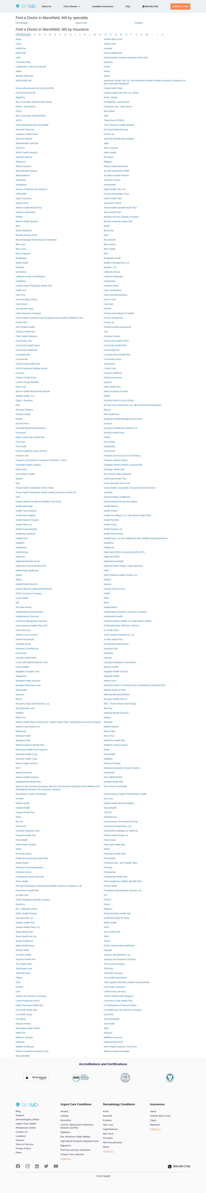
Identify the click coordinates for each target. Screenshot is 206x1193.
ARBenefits (21, 194)
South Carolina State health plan (119, 945)
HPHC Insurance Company (29, 593)
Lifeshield (108, 653)
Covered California (113, 373)
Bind (106, 235)
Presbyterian (110, 872)
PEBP (18, 849)
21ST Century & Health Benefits (119, 125)
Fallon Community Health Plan (30, 437)
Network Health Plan (113, 782)
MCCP (19, 699)
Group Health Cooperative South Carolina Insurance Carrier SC (46, 492)
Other (18, 817)
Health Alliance (111, 506)
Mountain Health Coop (26, 759)
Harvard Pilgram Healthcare (117, 497)
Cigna (18, 44)
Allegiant (108, 161)
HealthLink (109, 547)
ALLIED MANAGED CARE (116, 171)
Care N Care (110, 299)
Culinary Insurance (113, 377)
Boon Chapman (23, 253)
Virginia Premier (23, 1023)
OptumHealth (110, 808)
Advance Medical (24, 138)
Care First (20, 295)
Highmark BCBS (111, 556)
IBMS (106, 598)
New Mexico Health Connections (31, 794)
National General (24, 772)
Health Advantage (24, 506)
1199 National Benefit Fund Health (32, 125)
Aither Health (110, 152)
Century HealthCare (113, 318)
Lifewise (108, 658)
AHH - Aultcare (111, 148)
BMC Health (109, 249)
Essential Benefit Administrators (31, 428)
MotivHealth (109, 754)
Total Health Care (24, 968)
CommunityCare (111, 350)
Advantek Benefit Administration (119, 138)
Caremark (108, 304)
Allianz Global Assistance (116, 166)
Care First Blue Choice (26, 299)
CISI (106, 331)
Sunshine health (23, 955)
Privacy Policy (23, 1148)
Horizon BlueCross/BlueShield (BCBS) (34, 589)
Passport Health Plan (26, 835)
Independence (110, 607)
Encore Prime (22, 423)
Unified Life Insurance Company (31, 996)
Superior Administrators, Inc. (117, 955)
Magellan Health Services (116, 671)
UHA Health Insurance (114, 987)
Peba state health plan (114, 844)
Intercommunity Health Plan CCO (31, 625)
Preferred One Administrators (29, 867)
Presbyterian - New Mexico (116, 102)
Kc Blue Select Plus (113, 639)
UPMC (107, 67)
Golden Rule (110, 44)
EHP (18, 405)
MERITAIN (21, 53)
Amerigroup (21, 184)
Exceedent (21, 432)
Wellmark (20, 1042)
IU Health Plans (111, 630)
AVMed (19, 217)
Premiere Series (23, 872)
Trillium (19, 978)
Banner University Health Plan (118, 221)
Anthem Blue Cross (113, 39)
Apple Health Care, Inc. (115, 189)
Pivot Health (109, 858)
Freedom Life (22, 455)
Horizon (107, 584)
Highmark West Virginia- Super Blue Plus (123, 566)
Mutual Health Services (27, 763)
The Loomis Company (114, 964)
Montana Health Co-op (26, 754)
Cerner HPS (21, 322)
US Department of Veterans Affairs (120, 1005)
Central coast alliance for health (119, 313)
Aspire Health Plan (113, 198)
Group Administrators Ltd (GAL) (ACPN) (35, 88)
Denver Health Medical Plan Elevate (33, 391)
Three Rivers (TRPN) (114, 120)
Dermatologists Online (27, 1119)
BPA (106, 253)
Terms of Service (25, 1144)
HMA (106, 570)
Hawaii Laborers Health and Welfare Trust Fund (38, 501)
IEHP (106, 602)
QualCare (20, 904)
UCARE (19, 987)
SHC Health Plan (112, 932)
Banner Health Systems (27, 221)
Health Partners (111, 520)
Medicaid (108, 722)
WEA (106, 1028)
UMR (18, 57)
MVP (18, 768)
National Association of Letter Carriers (122, 768)
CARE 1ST (21, 290)
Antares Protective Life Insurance (31, 189)
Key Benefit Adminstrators (116, 644)
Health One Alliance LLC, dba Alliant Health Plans (127, 515)
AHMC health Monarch (27, 152)
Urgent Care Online (26, 1123)
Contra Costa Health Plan (28, 364)
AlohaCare (21, 180)
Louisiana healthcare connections (120, 662)
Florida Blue (109, 446)
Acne (105, 1111)
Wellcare (108, 1033)
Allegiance (21, 161)
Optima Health (22, 803)
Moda (106, 749)
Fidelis (107, 437)
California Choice (112, 272)
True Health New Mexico (115, 978)
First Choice (109, 442)
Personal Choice (24, 853)
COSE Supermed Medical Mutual (31, 368)
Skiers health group (25, 945)
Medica (107, 717)
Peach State (109, 840)
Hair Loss (108, 1124)
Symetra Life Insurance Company (120, 959)
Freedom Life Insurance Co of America (122, 455)
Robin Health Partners (26, 913)
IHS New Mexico (24, 607)
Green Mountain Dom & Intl (117, 483)
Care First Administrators (115, 295)
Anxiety (64, 1111)
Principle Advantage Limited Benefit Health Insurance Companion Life (49, 886)
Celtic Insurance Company (28, 313)
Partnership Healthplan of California (121, 831)
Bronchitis (65, 1120)
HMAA (19, 575)
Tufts (18, 982)
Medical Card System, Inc (28, 726)
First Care (20, 442)
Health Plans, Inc (24, 524)
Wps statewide (23, 1056)
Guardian (108, 492)
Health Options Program (27, 520)
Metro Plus (109, 736)
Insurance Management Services (31, 621)
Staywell (108, 950)
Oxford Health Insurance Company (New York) (126, 57)
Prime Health (22, 881)
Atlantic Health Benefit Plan (29, 207)
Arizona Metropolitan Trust (116, 194)
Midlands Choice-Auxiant (116, 745)
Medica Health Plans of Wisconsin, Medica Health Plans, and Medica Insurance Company (58, 722)
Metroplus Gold (23, 740)
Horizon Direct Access (114, 589)
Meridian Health (23, 736)
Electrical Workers (24, 409)
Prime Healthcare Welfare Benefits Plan (123, 881)
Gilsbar (19, 478)
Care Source (22, 304)
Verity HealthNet (111, 1019)
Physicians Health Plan (115, 853)
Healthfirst (108, 543)
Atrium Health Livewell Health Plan (120, 207)
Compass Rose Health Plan (117, 354)
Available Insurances (102, 6)
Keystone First (110, 648)
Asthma (64, 1116)
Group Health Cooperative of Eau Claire (35, 488)
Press (19, 1152)
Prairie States (22, 863)
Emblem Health (23, 414)
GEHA (107, 76)
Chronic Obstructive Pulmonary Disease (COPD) (77, 1126)
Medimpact (21, 731)
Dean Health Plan (112, 387)
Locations (21, 1136)
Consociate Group (112, 359)
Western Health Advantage (116, 1051)
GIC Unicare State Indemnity (117, 474)
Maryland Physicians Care (28, 685)
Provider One (22, 895)
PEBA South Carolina (26, 844)
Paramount (21, 826)
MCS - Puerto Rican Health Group (120, 703)
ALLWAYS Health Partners (116, 175)
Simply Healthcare (24, 941)
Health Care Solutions (26, 511)
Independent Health (113, 616)
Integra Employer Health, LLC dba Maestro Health (127, 621)
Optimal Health (23, 808)
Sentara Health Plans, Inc (28, 927)
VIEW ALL (65, 1159)
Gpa (18, 483)
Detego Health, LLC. (25, 396)
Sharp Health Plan (24, 932)
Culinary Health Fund (26, 377)
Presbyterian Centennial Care (30, 876)
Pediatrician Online (26, 1128)
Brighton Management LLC (116, 263)
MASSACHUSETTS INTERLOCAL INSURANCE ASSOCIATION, (135, 685)
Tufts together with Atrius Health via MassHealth (126, 982)
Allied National (23, 175)
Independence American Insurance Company (125, 612)
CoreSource (109, 364)
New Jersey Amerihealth (115, 786)
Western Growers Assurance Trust (32, 1051)
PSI (105, 895)
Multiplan (108, 759)
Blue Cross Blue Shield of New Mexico (34, 102)
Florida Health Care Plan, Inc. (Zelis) (121, 93)
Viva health (109, 1023)
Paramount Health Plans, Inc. (118, 826)
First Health (21, 446)
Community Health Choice (116, 341)
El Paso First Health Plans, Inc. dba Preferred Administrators (132, 405)
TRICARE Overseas (113, 973)
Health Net (21, 48)
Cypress (108, 382)
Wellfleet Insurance (113, 1037)
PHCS (19, 111)
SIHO (106, 936)
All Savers (108, 157)
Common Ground (112, 336)
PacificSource (110, 817)
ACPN (19, 120)
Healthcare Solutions (26, 534)
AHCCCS (20, 148)
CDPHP (107, 308)
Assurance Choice (112, 203)
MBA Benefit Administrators (117, 694)
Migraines (65, 1145)
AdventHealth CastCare (27, 143)
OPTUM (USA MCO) (25, 93)
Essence (108, 423)
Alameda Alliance (24, 157)
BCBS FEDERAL (24, 230)
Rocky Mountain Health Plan (117, 913)
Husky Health (22, 598)
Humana (108, 48)
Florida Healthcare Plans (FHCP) (31, 451)
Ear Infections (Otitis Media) (75, 1136)
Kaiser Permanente (25, 639)
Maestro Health (111, 667)
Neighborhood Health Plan (28, 782)
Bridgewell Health (112, 258)
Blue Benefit (109, 240)
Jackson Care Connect (27, 635)
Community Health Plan (115, 345)
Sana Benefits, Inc (24, 918)
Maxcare (20, 694)
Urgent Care (81, 23)
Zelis (106, 116)
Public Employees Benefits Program (33, 899)
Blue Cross (21, 249)
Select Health (110, 922)
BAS (18, 226)
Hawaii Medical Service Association (120, 501)
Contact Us (22, 1132)
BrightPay (20, 97)
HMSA (19, 579)
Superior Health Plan (26, 959)
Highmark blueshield (113, 561)
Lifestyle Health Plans (26, 658)
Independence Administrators (29, 612)
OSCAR (108, 812)
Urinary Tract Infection (72, 1154)
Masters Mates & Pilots (115, 690)
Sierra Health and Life (26, 936)
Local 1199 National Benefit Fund (31, 662)
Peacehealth (22, 840)
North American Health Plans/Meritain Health (125, 794)
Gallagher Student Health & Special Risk (123, 465)
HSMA (107, 593)
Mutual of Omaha (112, 763)
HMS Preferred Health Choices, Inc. (121, 575)
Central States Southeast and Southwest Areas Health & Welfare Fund (49, 318)
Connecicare (22, 359)
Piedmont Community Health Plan (32, 858)
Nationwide (109, 772)
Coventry (20, 373)
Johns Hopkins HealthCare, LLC (119, 635)
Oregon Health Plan (25, 812)
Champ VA (109, 322)
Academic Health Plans (27, 134)
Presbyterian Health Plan (116, 876)
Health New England (25, 515)
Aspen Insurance (24, 198)
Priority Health (110, 886)
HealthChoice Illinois (113, 534)
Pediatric (138, 23)
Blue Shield (109, 111)
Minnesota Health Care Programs (32, 749)
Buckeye (20, 267)
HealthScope (22, 552)
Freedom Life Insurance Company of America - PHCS (41, 460)
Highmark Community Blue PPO (31, 566)
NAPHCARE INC (24, 80)
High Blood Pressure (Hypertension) (79, 1141)
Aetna (18, 39)
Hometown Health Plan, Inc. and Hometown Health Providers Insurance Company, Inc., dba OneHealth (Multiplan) (145, 82)
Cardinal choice (111, 285)
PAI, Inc (19, 821)
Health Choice (110, 511)
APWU (107, 71)
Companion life (23, 354)
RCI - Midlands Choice (26, 909)
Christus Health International (117, 327)
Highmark (20, 556)
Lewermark (21, 653)
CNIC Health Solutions (26, 336)
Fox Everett (109, 451)
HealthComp (22, 538)
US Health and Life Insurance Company (123, 1010)
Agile (106, 143)
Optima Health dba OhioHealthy (119, 803)
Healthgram (21, 547)
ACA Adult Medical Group (116, 129)
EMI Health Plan (111, 414)
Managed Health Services (28, 680)
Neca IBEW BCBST (113, 777)
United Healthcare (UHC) (28, 1000)
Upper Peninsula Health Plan (29, 1005)
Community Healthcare (27, 350)
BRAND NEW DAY (25, 76)
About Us (46, 6)
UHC (18, 991)
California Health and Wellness (30, 276)
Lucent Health (22, 667)
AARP (19, 71)
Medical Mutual (111, 726)
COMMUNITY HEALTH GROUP (31, 67)
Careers (20, 1140)
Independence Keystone (27, 616)
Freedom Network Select (115, 460)
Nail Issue (108, 1133)
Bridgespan (21, 258)
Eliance (107, 409)
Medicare (108, 62)
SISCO (107, 941)
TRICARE (108, 968)
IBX (17, 602)
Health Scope (110, 524)
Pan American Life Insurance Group (121, 821)
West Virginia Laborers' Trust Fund (120, 1046)
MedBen (20, 713)
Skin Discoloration (112, 1142)
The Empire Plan (24, 964)
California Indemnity (113, 276)
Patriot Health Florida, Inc (116, 835)
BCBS (107, 226)
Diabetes (65, 1132)
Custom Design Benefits (27, 382)
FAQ (128, 6)
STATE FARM (22, 950)
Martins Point (110, 680)
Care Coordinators (112, 290)
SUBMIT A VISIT (180, 6)
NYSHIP (20, 798)
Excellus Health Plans (114, 432)
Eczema (107, 1120)
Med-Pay (108, 708)
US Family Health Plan (26, 1010)
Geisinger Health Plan (114, 469)
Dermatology (22, 23)
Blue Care (20, 244)
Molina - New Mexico (26, 106)
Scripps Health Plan (25, 922)
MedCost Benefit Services (116, 713)
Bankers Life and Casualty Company (121, 217)
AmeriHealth (110, 184)
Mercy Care (109, 731)
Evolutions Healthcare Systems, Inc (121, 428)
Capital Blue (109, 281)
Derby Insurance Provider (116, 391)
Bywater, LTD (110, 267)
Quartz (107, 904)
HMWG (107, 579)
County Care (110, 368)
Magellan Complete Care (28, 671)
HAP (18, 497)
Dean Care (21, 387)
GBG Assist (21, 469)
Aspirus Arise (22, 203)
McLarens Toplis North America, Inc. (33, 703)
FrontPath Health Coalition (28, 465)
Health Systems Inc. (113, 529)
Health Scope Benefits (26, 529)
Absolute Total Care (25, 129)
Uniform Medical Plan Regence (118, 996)
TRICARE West (23, 62)
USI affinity (21, 1019)
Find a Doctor (72, 6)
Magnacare (21, 676)
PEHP (107, 849)
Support (20, 1115)
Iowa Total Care (23, 630)
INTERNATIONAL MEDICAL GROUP (121, 625)
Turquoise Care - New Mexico (118, 106)
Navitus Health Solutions (27, 777)
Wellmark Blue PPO (113, 1042)
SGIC (106, 927)
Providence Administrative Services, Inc (122, 890)
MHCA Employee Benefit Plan (30, 745)
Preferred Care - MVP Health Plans (120, 863)
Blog (18, 1111)
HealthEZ (20, 543)
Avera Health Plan (112, 212)
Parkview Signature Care (28, 831)
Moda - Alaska (110, 97)
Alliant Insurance (24, 166)
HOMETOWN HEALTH (27, 584)
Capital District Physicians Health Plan (34, 285)
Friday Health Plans (113, 88)
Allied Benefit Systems (26, 171)
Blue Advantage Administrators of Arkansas (36, 240)
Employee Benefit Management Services (123, 419)
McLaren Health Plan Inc (115, 699)
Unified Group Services (115, 991)
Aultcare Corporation (25, 212)
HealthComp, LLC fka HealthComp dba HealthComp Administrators (136, 538)
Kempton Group (23, 644)
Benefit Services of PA (26, 235)
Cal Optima (21, 272)
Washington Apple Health (28, 1028)
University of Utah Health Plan (118, 1000)
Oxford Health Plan (113, 53)
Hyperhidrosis (110, 1129)
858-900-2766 (150, 6)
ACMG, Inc (109, 134)
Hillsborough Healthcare (27, 570)
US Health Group (24, 1014)
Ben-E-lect (109, 230)
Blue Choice (109, 244)
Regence (108, 909)
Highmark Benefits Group (28, 561)
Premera (108, 867)
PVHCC (107, 899)
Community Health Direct (28, 345)
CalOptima (21, 281)
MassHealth (21, 690)
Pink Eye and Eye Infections (75, 1150)
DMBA (107, 396)
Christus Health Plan (25, 331)
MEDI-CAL (21, 717)
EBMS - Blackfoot (24, 400)
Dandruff (107, 1116)
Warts (106, 1147)
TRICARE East (23, 973)
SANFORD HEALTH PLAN (116, 918)
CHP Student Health (25, 327)
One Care (108, 798)
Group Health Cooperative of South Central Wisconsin (129, 488)
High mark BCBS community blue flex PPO (124, 552)
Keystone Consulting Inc (27, 648)
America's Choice (112, 180)
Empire (19, 419)
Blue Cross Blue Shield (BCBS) (31, 116)
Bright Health (22, 263)
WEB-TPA (20, 1033)
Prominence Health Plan (27, 890)
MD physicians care (25, 708)
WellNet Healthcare (25, 1046)
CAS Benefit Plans (24, 308)
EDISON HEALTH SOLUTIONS (119, 400)
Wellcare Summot (24, 1037)
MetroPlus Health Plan (114, 740)
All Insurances (23, 34)
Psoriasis (108, 1138)
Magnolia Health (111, 676)
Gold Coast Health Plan (115, 478)
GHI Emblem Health (25, 474)
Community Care (24, 341)
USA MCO (109, 1014)
